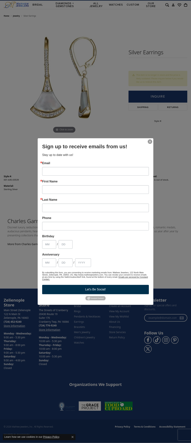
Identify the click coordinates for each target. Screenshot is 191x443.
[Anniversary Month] (49, 262)
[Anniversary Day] (66, 262)
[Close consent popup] (72, 437)
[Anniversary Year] (83, 262)
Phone (46, 218)
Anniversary (51, 254)
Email (46, 163)
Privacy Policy (51, 436)
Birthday (48, 236)
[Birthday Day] (66, 244)
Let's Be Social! (95, 289)
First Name (50, 181)
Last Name (49, 199)
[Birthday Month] (49, 244)
